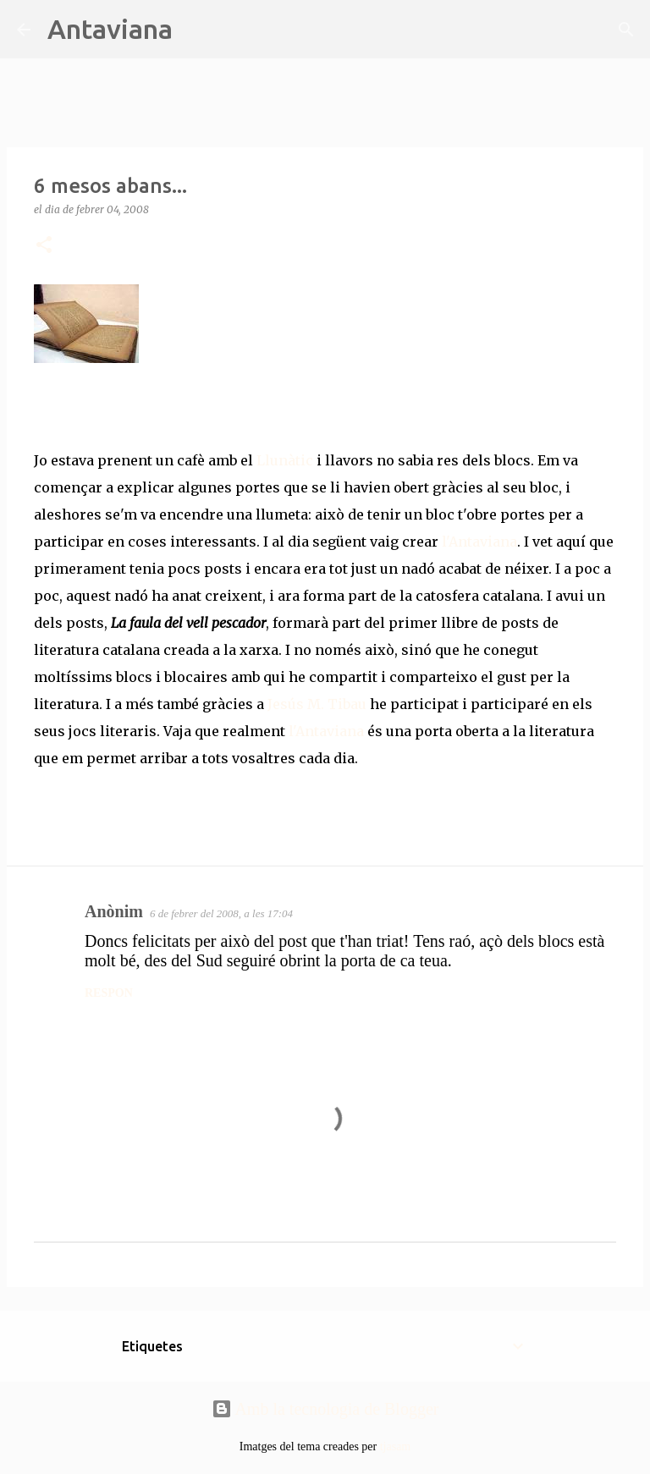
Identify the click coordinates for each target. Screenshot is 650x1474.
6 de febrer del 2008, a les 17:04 (221, 913)
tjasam (395, 1446)
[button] (44, 245)
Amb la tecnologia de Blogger (325, 1409)
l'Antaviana (477, 541)
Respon (109, 993)
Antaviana (110, 29)
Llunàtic (283, 460)
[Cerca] (196, 29)
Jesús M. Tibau (316, 704)
